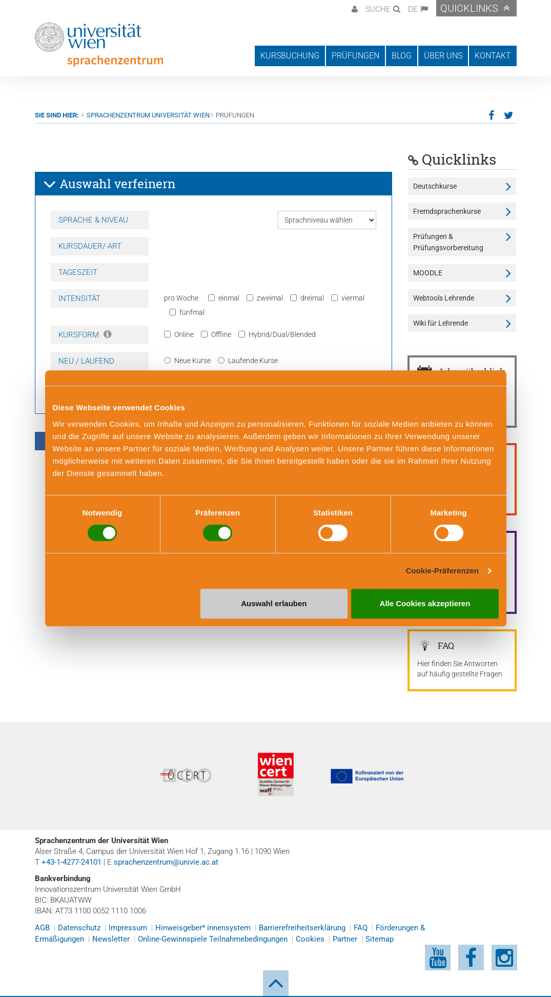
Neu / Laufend (86, 361)
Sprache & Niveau (93, 220)
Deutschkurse (435, 186)
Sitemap (379, 939)
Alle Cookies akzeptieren (425, 603)
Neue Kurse (187, 360)
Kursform (84, 335)
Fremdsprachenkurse (447, 211)
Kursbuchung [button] (289, 56)
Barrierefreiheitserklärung (302, 927)
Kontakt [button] (493, 56)
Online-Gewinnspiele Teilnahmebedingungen (213, 939)
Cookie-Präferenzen (442, 570)
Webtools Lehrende (443, 298)
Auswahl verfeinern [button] (109, 184)
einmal (223, 298)
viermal (347, 298)
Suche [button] (378, 9)
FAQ (361, 927)
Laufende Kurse (248, 360)
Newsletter (111, 939)
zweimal (265, 298)
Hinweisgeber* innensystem (203, 927)
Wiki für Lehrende (440, 323)
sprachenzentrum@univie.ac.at (166, 862)
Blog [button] (402, 56)
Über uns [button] (443, 56)
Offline (216, 334)
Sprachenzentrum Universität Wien (148, 115)
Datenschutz (79, 927)
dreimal (307, 298)
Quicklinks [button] (469, 8)
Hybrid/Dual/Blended (277, 334)
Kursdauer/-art (89, 246)
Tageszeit (77, 272)
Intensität (79, 298)
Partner (345, 939)
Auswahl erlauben (274, 603)
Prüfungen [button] (355, 56)
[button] (353, 8)
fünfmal (187, 312)
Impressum (128, 927)
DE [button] (413, 9)
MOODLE (427, 273)
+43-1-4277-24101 (71, 862)
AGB (42, 927)
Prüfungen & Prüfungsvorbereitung (448, 242)
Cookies (310, 939)
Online (179, 334)
